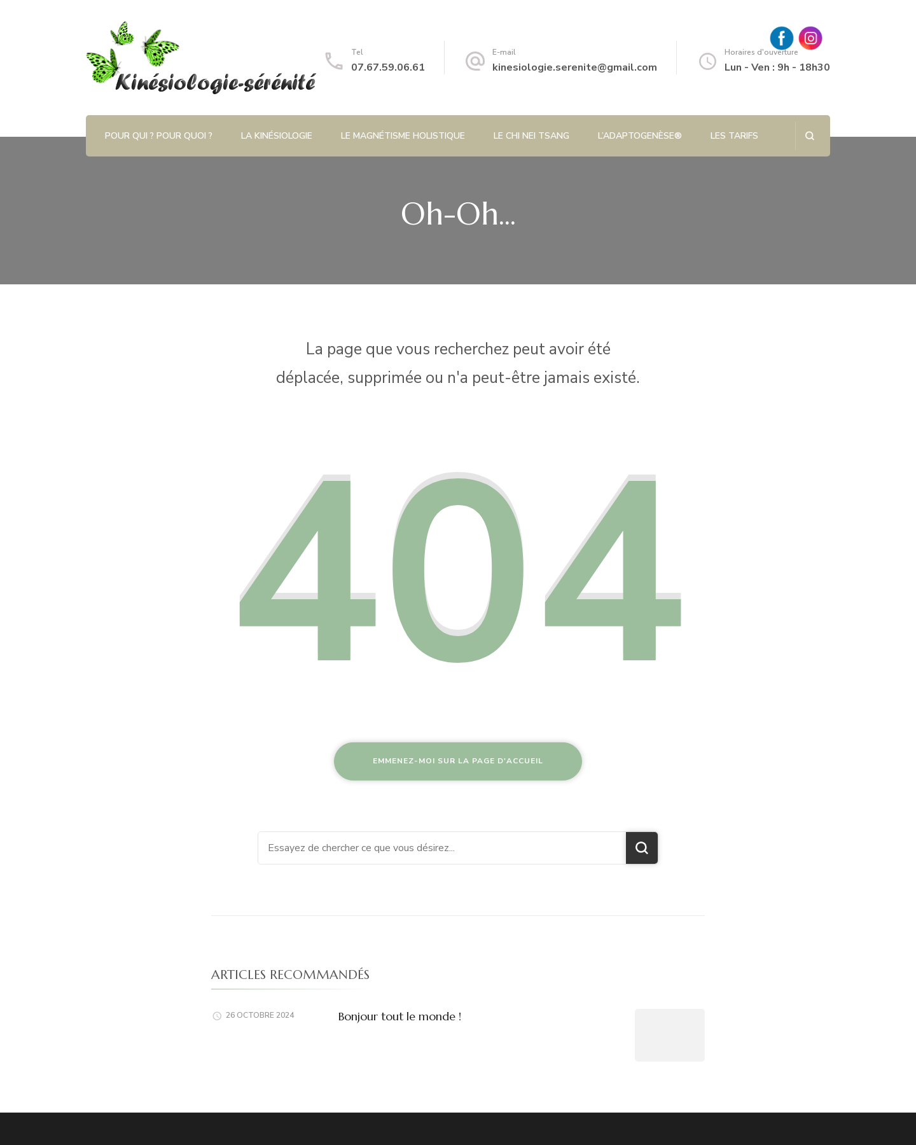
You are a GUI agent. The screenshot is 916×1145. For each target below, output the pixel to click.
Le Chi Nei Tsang (531, 136)
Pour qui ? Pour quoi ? (158, 136)
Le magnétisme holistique (403, 136)
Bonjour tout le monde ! (399, 1016)
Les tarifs (734, 136)
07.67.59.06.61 (388, 67)
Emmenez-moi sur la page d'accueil (458, 761)
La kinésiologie (276, 136)
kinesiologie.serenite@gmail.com (574, 67)
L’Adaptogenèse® (640, 136)
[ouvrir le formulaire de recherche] (809, 135)
